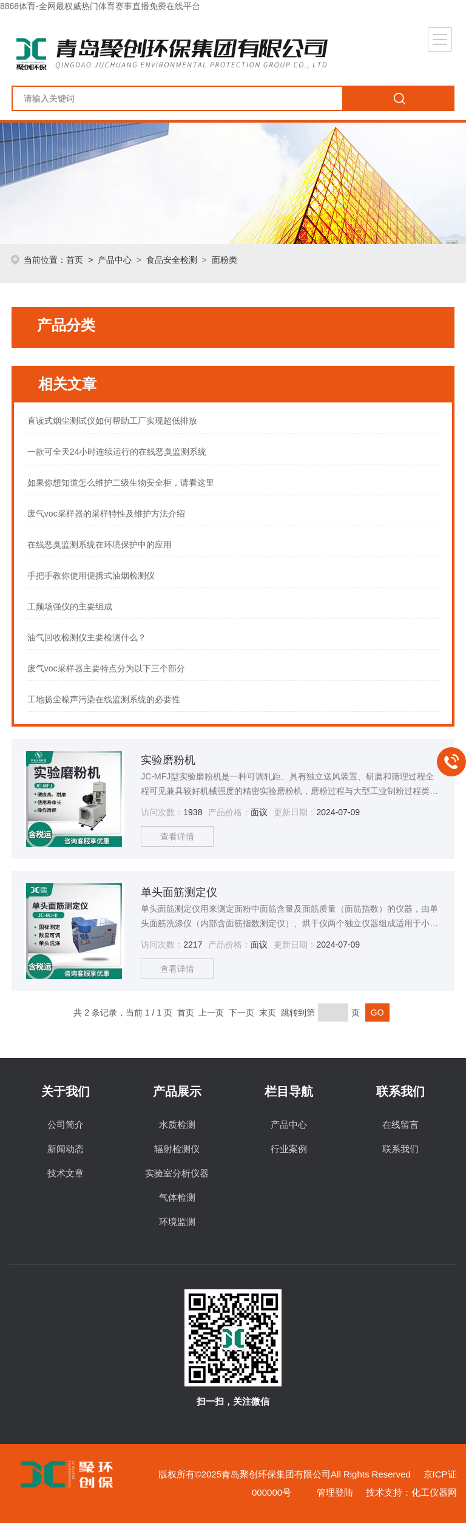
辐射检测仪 (177, 1149)
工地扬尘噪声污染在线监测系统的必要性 (103, 699)
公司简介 (65, 1124)
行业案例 (289, 1149)
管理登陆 (335, 1492)
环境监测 (177, 1221)
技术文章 (65, 1173)
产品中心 (115, 260)
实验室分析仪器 (177, 1173)
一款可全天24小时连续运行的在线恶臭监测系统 (117, 451)
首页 (74, 260)
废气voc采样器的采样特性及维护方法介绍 (106, 513)
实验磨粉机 (168, 760)
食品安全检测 (171, 260)
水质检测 (177, 1124)
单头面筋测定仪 (179, 892)
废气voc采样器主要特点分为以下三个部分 (106, 668)
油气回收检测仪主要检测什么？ (86, 637)
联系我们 (400, 1149)
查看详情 (177, 836)
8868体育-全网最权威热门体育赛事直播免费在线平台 (100, 6)
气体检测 (177, 1197)
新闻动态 (65, 1149)
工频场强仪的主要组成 (69, 606)
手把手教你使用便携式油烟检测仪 (91, 575)
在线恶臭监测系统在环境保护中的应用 (99, 544)
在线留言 (400, 1124)
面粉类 (224, 260)
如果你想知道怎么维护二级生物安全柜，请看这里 (120, 482)
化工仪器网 (434, 1492)
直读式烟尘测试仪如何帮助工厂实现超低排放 (112, 421)
